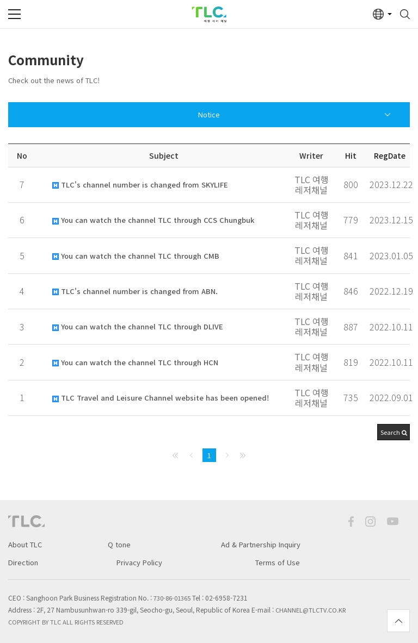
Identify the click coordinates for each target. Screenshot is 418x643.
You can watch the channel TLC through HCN (135, 362)
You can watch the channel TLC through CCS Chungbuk (153, 220)
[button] (393, 432)
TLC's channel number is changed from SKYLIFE (140, 184)
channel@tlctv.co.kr (310, 609)
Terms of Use (277, 562)
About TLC (25, 544)
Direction (23, 562)
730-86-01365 (171, 598)
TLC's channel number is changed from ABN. (135, 291)
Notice (209, 114)
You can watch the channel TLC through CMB (135, 256)
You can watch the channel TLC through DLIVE (137, 326)
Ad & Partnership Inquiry (260, 544)
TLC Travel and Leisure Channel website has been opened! (160, 398)
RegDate (389, 155)
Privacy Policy (139, 562)
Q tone (119, 544)
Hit (350, 155)
